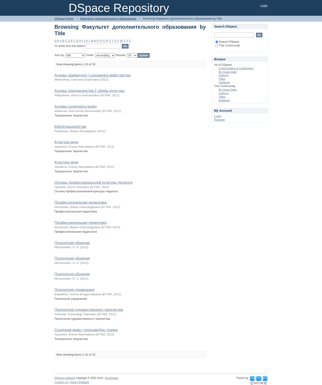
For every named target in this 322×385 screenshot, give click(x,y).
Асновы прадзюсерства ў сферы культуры (89, 91)
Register (219, 119)
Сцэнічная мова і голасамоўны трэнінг (86, 330)
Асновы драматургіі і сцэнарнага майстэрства (92, 75)
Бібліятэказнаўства (70, 127)
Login (264, 5)
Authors (224, 75)
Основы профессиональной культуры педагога (93, 182)
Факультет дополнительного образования (108, 18)
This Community (227, 45)
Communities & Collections (236, 68)
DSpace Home (64, 18)
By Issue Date (228, 72)
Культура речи (66, 142)
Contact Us (61, 382)
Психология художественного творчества (88, 310)
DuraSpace (111, 378)
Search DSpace (227, 41)
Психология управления (74, 290)
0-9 (56, 40)
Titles (222, 79)
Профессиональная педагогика (80, 202)
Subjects (224, 82)
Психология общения (72, 243)
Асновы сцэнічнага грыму (75, 106)
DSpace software (64, 378)
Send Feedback (79, 382)
